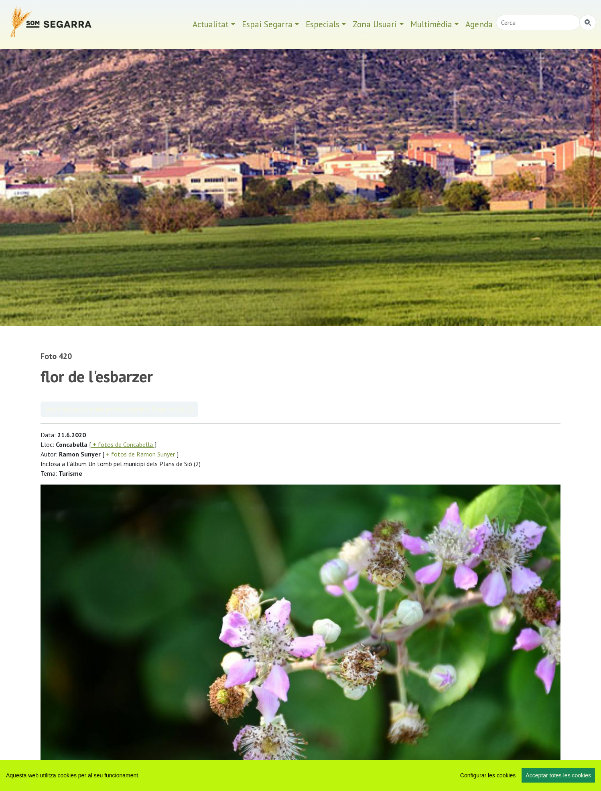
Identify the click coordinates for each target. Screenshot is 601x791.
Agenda (479, 24)
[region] (300, 775)
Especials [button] (322, 24)
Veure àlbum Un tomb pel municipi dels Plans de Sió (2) (119, 409)
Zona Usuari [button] (375, 24)
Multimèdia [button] (431, 24)
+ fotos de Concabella (122, 444)
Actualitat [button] (211, 24)
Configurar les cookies (488, 775)
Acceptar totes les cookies (558, 775)
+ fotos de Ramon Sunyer (140, 454)
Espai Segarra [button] (267, 24)
